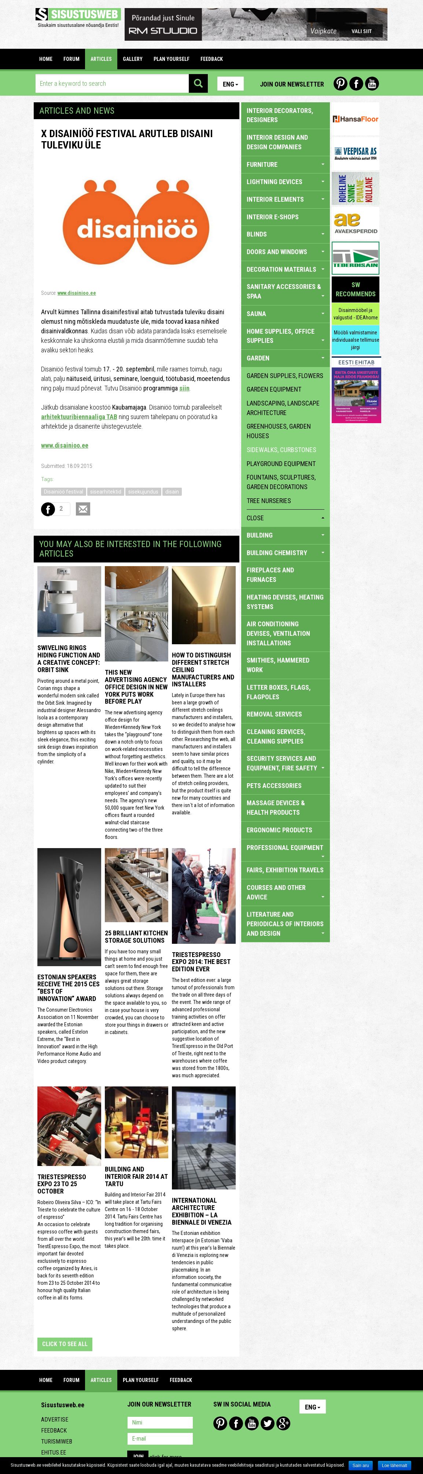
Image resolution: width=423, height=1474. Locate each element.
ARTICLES (101, 59)
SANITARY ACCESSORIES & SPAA (286, 291)
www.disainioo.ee (77, 293)
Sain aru (361, 1465)
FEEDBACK (212, 59)
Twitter (268, 1423)
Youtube (372, 84)
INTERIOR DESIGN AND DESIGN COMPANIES (277, 142)
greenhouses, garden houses (279, 431)
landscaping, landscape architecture (283, 408)
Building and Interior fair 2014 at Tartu (136, 1176)
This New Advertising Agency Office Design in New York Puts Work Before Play (136, 686)
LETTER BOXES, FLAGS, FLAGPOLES (279, 692)
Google (283, 1423)
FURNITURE (286, 164)
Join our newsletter (292, 84)
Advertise (54, 1419)
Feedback (54, 1430)
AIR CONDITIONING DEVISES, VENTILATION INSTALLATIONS (278, 633)
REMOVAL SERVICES (274, 714)
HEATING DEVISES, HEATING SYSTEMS (285, 601)
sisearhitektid (105, 492)
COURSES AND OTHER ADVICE (286, 892)
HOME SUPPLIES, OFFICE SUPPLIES (286, 336)
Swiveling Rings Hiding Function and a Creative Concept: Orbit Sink (68, 658)
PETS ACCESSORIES (274, 785)
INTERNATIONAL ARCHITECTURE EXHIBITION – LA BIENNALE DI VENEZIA (202, 1211)
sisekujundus (143, 492)
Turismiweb (56, 1441)
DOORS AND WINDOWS (286, 252)
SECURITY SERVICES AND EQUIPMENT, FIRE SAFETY (286, 763)
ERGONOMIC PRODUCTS (279, 830)
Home (45, 59)
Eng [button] (230, 84)
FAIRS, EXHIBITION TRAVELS (285, 870)
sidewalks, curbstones (281, 450)
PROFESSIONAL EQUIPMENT (286, 851)
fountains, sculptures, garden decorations (281, 482)
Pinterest (340, 84)
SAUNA (286, 314)
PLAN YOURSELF (172, 59)
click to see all (65, 1344)
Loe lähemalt (394, 1465)
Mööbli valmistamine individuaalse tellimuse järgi (355, 340)
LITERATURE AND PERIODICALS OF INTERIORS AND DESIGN (286, 923)
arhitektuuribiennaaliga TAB (79, 417)
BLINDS (286, 234)
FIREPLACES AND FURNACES (270, 574)
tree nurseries (269, 501)
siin (184, 388)
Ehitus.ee (53, 1452)
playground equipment (281, 463)
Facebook (356, 84)
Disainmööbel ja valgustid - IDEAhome (356, 313)
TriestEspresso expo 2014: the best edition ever (201, 962)
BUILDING (286, 535)
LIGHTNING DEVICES (286, 182)
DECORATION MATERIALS (286, 269)
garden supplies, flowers (285, 376)
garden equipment (274, 389)
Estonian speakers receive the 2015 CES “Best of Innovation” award (68, 987)
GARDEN (286, 358)
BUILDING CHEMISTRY (286, 553)
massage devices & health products (276, 807)
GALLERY (133, 59)
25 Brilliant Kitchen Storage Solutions (136, 936)
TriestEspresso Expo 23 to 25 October (61, 1184)
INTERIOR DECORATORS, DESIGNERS (280, 115)
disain (172, 492)
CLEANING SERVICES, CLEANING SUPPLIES (276, 736)
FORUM (71, 59)
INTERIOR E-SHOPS (273, 217)
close (286, 518)
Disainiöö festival (63, 492)
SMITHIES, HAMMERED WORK (278, 665)
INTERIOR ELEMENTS (286, 199)
